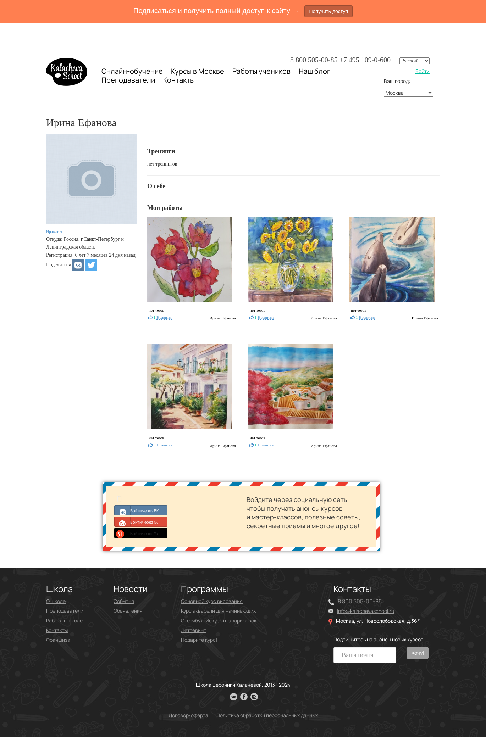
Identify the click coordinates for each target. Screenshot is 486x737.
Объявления (128, 610)
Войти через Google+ (141, 521)
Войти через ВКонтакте (141, 510)
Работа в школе (64, 620)
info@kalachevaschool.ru (365, 611)
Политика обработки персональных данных (267, 715)
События (124, 601)
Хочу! (418, 652)
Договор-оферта (188, 715)
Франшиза (58, 639)
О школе (56, 601)
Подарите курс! (199, 639)
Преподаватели (128, 80)
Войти (422, 71)
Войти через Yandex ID (141, 533)
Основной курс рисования (212, 601)
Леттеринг (193, 630)
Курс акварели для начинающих (218, 610)
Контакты (179, 80)
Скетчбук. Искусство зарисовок (218, 620)
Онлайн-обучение (132, 71)
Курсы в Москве (197, 71)
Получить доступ (328, 11)
